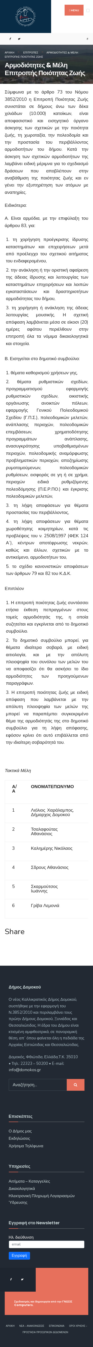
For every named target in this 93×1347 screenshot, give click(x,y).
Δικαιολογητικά (22, 1188)
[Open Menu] (87, 10)
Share (15, 932)
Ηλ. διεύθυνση (21, 1237)
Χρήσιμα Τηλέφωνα (26, 1146)
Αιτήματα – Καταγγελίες (29, 1181)
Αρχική (9, 52)
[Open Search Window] (85, 39)
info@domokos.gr (25, 1070)
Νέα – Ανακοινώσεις (31, 1326)
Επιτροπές (30, 52)
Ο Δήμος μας (20, 1131)
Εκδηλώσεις (19, 1138)
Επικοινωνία (56, 1326)
